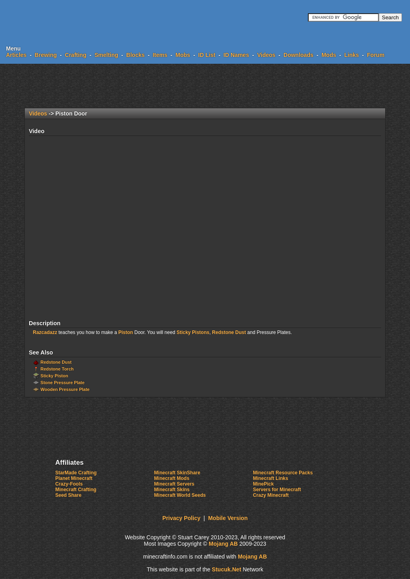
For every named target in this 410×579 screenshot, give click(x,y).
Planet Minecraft (73, 478)
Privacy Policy (182, 518)
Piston (125, 332)
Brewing (46, 55)
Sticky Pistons (193, 332)
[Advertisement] (205, 86)
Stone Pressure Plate (62, 382)
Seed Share (68, 495)
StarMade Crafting (75, 473)
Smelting (106, 55)
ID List (206, 55)
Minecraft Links (270, 478)
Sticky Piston (54, 375)
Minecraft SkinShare (177, 473)
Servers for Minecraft (277, 489)
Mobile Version (228, 518)
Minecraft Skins (172, 489)
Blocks (135, 55)
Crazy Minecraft (271, 495)
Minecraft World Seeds (180, 495)
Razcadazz (45, 332)
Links (351, 55)
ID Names (236, 55)
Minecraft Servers (174, 484)
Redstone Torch (57, 368)
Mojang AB (223, 544)
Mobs (182, 55)
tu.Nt (226, 569)
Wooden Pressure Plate (65, 389)
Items (160, 55)
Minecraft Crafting (75, 489)
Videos (266, 55)
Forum (376, 55)
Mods (329, 55)
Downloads (298, 55)
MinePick (263, 484)
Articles (16, 55)
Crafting (75, 55)
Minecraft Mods (171, 478)
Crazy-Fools (69, 484)
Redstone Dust (229, 332)
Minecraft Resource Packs (283, 473)
